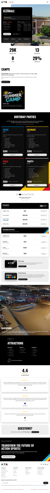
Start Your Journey (8, 456)
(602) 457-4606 (6, 27)
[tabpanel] (23, 27)
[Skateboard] (29, 334)
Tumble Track (10, 350)
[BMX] (33, 334)
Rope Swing (23, 352)
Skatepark (10, 349)
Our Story (15, 469)
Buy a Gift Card (22, 266)
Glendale (11, 2)
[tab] (23, 22)
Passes (17, 41)
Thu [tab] (25, 194)
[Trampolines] (19, 334)
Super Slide (22, 349)
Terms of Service (41, 485)
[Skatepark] (13, 334)
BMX (33, 354)
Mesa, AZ (3, 475)
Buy (44, 211)
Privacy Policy (35, 485)
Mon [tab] (17, 194)
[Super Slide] (23, 334)
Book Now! (16, 154)
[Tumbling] (35, 334)
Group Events (40, 471)
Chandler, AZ (3, 472)
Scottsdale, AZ (3, 476)
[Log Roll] (25, 334)
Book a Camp (6, 82)
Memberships (27, 472)
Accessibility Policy (34, 489)
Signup (46, 483)
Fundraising (40, 472)
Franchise (15, 472)
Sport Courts (10, 355)
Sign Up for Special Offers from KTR (8, 480)
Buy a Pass (7, 34)
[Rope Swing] (36, 334)
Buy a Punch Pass (23, 279)
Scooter (34, 352)
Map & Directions (6, 26)
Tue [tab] (20, 194)
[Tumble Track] (15, 334)
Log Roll (22, 350)
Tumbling (34, 355)
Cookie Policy (40, 489)
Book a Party (6, 29)
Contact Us (15, 475)
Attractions (27, 469)
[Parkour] (27, 334)
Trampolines (10, 354)
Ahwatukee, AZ (4, 469)
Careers (14, 471)
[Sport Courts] (21, 334)
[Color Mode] (2, 489)
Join (44, 236)
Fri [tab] (27, 194)
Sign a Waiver (17, 34)
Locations (6, 9)
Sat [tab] (30, 194)
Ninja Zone (10, 352)
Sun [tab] (32, 194)
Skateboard (35, 350)
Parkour (34, 349)
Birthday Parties (40, 469)
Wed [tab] (22, 194)
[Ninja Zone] (17, 334)
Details (6, 236)
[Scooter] (31, 334)
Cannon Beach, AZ (4, 471)
